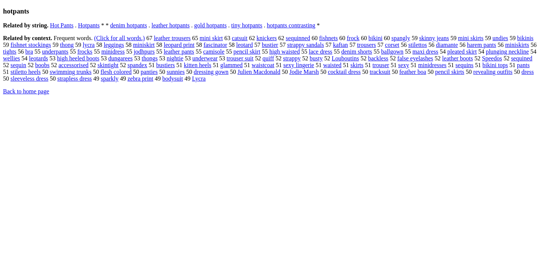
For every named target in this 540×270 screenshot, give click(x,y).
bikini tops (495, 65)
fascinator (215, 45)
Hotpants (89, 25)
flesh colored (116, 72)
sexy (403, 65)
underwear (205, 58)
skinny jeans (434, 38)
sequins (465, 65)
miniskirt (144, 45)
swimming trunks (71, 72)
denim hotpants (128, 25)
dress (527, 72)
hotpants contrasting (291, 25)
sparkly (109, 78)
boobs (42, 65)
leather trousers (172, 38)
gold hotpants (210, 25)
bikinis (525, 38)
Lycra (199, 78)
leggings (114, 45)
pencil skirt (247, 51)
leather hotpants (171, 25)
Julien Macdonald (258, 72)
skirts (357, 65)
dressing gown (211, 72)
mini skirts (470, 38)
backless (378, 58)
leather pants (179, 51)
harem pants (481, 45)
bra (29, 51)
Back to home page (26, 91)
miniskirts (517, 45)
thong (67, 45)
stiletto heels (25, 72)
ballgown (392, 51)
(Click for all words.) (119, 38)
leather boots (457, 58)
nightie (174, 58)
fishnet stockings (30, 45)
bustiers (165, 65)
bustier (270, 45)
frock (353, 38)
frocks (84, 51)
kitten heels (197, 65)
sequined (521, 58)
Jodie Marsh (304, 72)
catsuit (240, 38)
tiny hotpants (246, 25)
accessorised (73, 65)
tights (9, 51)
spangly (401, 38)
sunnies (175, 72)
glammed (231, 65)
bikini (375, 38)
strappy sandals (305, 45)
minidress (112, 51)
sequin (18, 65)
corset (392, 45)
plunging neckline (507, 51)
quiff (268, 58)
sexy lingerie (299, 65)
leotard (244, 45)
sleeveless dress (29, 78)
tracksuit (380, 72)
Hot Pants (62, 25)
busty (316, 58)
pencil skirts (449, 72)
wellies (11, 58)
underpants (55, 51)
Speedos (492, 58)
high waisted (284, 51)
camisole (214, 51)
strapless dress (74, 78)
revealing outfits (492, 72)
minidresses (432, 65)
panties (149, 72)
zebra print (140, 78)
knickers (266, 38)
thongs (150, 58)
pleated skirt (462, 51)
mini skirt (211, 38)
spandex (137, 65)
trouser (380, 65)
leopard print (179, 45)
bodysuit (172, 78)
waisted (332, 65)
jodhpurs (144, 51)
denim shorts (356, 51)
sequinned (298, 38)
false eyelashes (416, 58)
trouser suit (240, 58)
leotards (38, 58)
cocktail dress (344, 72)
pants (523, 65)
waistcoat (263, 65)
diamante (447, 45)
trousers (366, 45)
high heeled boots (78, 58)
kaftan (340, 45)
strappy (292, 58)
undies (500, 38)
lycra (88, 45)
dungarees (120, 58)
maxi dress (425, 51)
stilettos (417, 45)
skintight (108, 65)
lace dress (320, 51)
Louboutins (345, 58)
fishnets (328, 38)
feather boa (412, 72)
